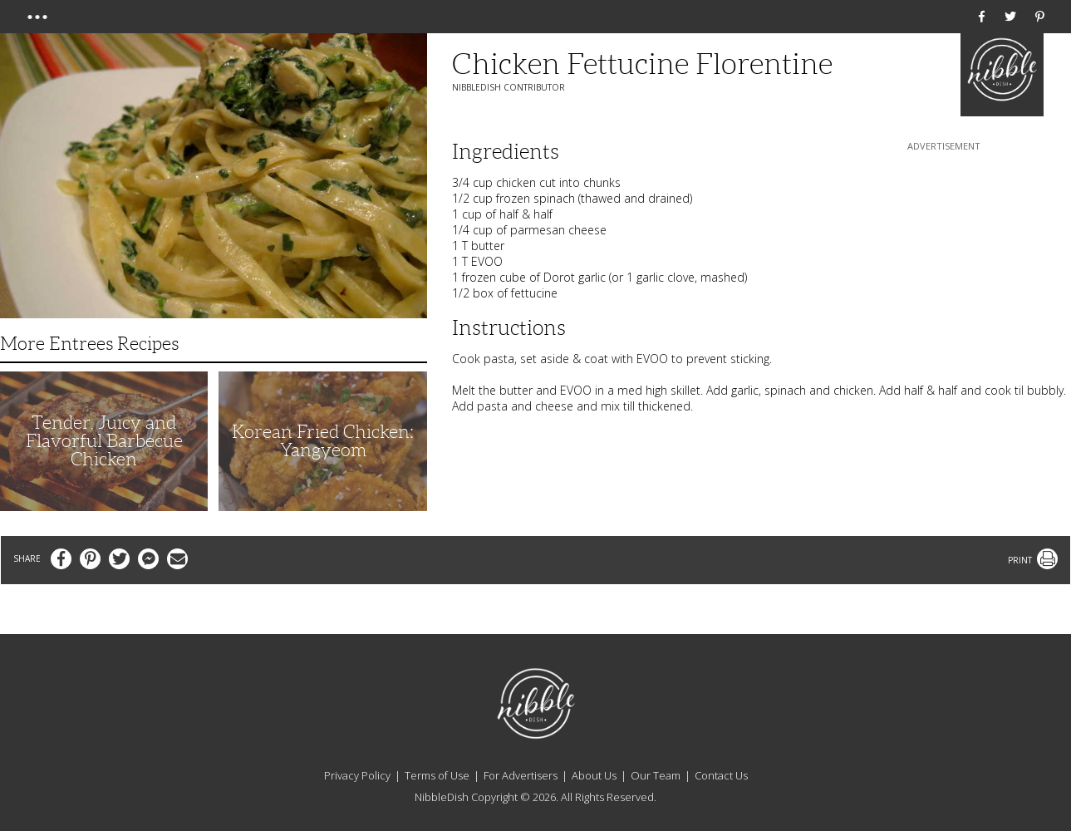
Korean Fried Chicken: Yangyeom (323, 440)
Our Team (655, 775)
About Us (594, 775)
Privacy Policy (357, 775)
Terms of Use (437, 775)
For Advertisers (521, 775)
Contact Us (721, 775)
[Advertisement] (944, 258)
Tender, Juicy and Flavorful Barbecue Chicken (104, 441)
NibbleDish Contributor (508, 87)
